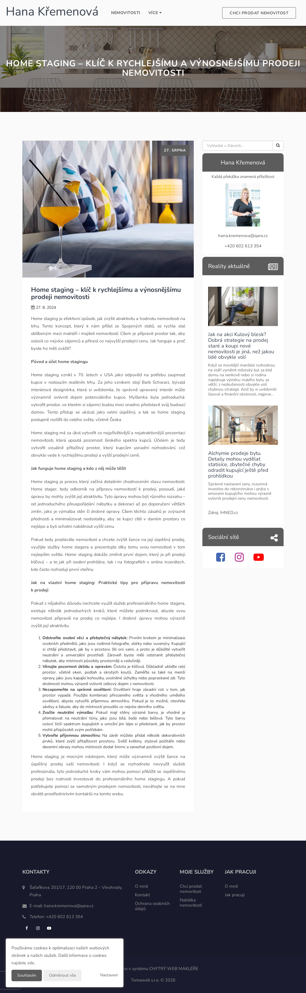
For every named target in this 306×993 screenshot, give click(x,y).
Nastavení (109, 975)
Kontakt (142, 895)
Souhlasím (26, 975)
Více (155, 12)
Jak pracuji (235, 895)
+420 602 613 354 (64, 917)
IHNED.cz (229, 512)
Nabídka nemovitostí (191, 902)
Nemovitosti (125, 12)
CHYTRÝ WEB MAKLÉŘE (173, 968)
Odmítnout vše (62, 975)
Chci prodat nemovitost (259, 13)
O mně (141, 886)
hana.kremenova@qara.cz (69, 906)
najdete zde (22, 963)
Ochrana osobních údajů (152, 906)
